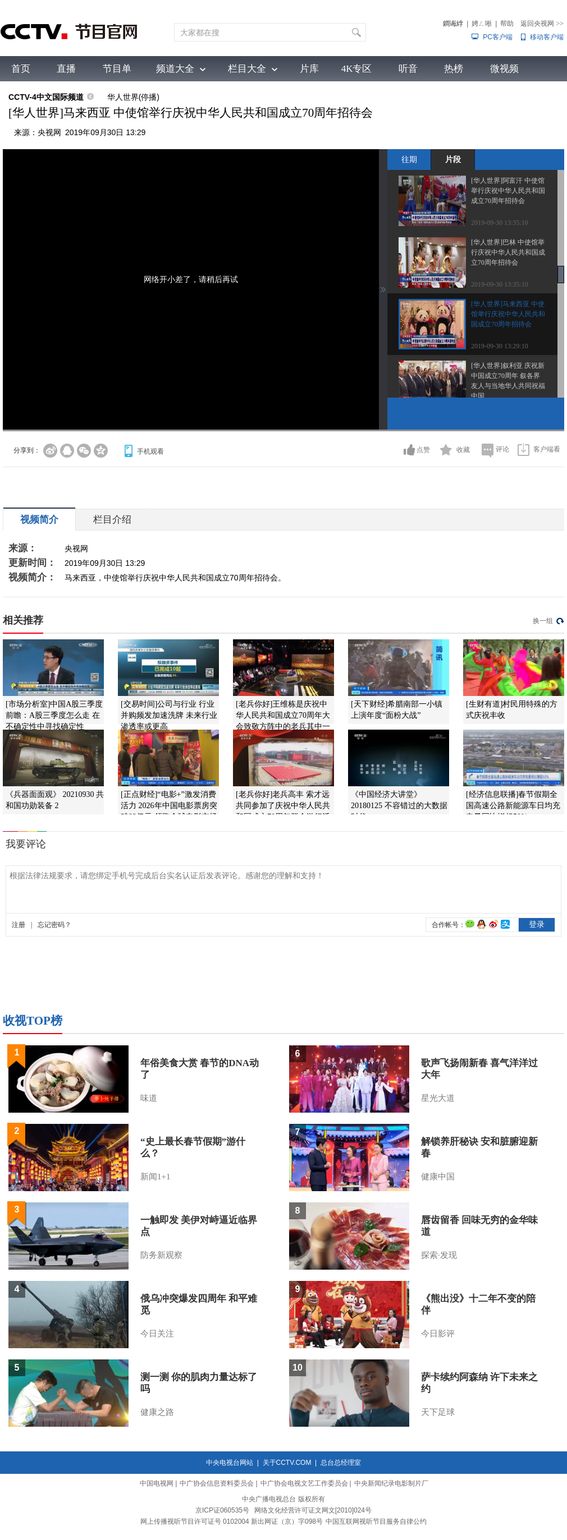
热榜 (453, 68)
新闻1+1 (155, 1176)
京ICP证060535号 (222, 1510)
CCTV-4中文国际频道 (46, 97)
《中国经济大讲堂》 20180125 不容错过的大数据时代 (399, 805)
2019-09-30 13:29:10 (499, 346)
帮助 (507, 23)
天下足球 (438, 1412)
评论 (502, 449)
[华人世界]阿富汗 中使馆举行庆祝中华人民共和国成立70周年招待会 (508, 191)
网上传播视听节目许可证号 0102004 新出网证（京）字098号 (231, 1521)
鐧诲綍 (453, 23)
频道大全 (175, 68)
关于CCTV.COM (287, 1463)
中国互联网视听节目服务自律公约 (376, 1521)
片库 (309, 68)
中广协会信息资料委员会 (217, 1483)
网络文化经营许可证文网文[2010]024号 (313, 1510)
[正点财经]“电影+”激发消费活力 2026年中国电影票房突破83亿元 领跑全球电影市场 (169, 805)
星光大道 (438, 1098)
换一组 (543, 621)
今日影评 (438, 1333)
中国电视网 (156, 1483)
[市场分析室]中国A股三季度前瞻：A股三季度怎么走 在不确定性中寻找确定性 (54, 715)
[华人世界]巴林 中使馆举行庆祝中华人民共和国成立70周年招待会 (508, 252)
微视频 (504, 68)
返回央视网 (542, 23)
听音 (408, 68)
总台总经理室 (341, 1463)
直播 (66, 68)
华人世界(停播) (133, 97)
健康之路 (157, 1412)
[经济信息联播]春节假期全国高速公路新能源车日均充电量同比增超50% (513, 805)
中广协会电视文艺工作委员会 (304, 1483)
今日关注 (157, 1333)
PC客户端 (498, 37)
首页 (20, 68)
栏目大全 (247, 68)
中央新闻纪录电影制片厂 (391, 1483)
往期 (409, 159)
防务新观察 (161, 1255)
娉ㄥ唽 (482, 23)
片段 (453, 159)
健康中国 (438, 1176)
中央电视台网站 (229, 1463)
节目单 (117, 68)
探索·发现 (439, 1255)
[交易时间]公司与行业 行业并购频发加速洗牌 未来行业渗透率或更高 (169, 715)
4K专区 (356, 68)
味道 (148, 1098)
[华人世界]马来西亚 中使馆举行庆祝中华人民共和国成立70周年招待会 (508, 314)
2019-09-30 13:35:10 (499, 223)
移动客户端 (547, 37)
